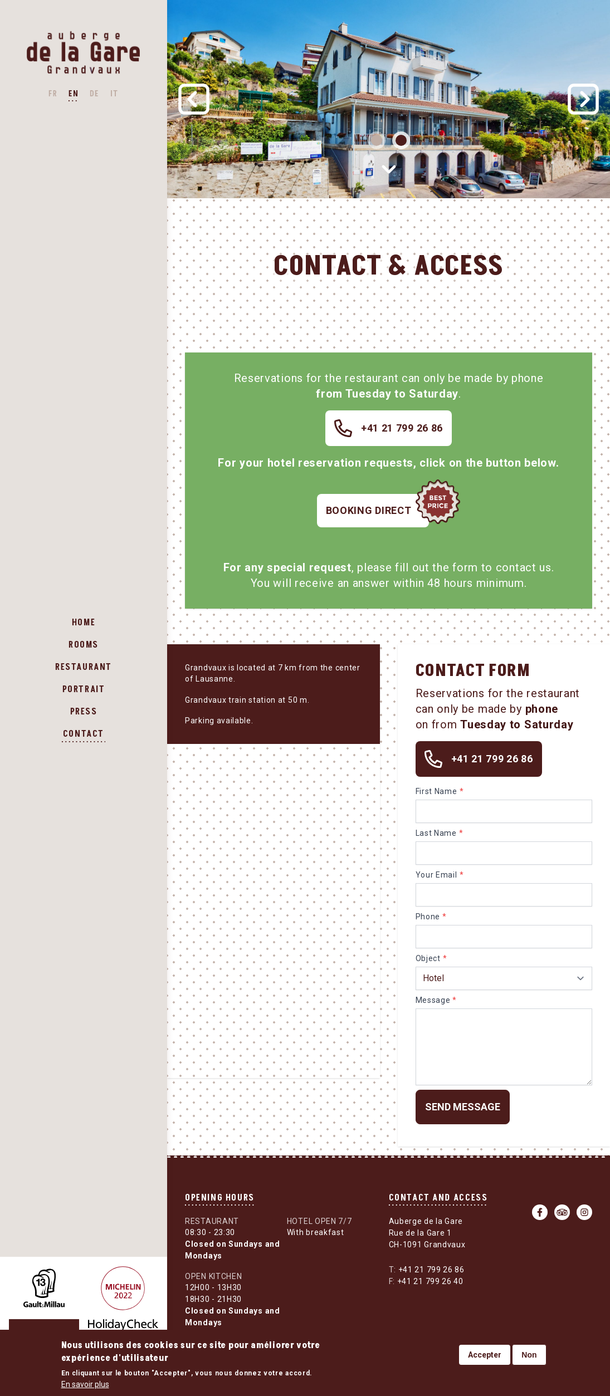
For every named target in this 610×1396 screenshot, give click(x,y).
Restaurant (83, 667)
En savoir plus (85, 1384)
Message (433, 1000)
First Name (436, 791)
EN (74, 94)
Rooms (84, 645)
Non (528, 1354)
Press (83, 712)
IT (114, 94)
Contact (83, 734)
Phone (428, 916)
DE (94, 94)
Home (83, 622)
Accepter (484, 1354)
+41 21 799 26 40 (426, 1281)
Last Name (436, 833)
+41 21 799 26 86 (427, 1269)
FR (52, 94)
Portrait (83, 689)
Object (428, 958)
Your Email (436, 874)
